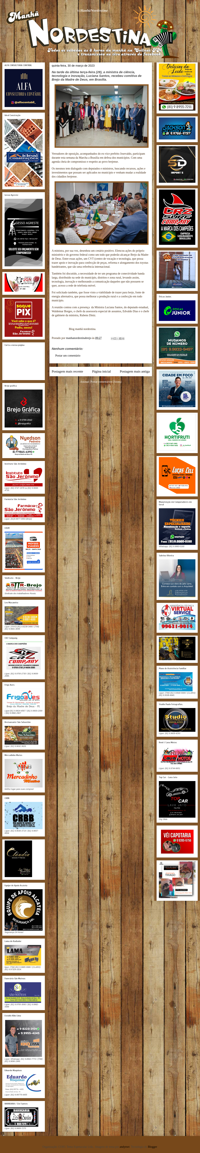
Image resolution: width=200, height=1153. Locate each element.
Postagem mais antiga (135, 371)
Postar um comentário (67, 355)
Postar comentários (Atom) (105, 381)
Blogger (152, 1146)
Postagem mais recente (67, 371)
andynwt (125, 1146)
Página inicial (101, 371)
